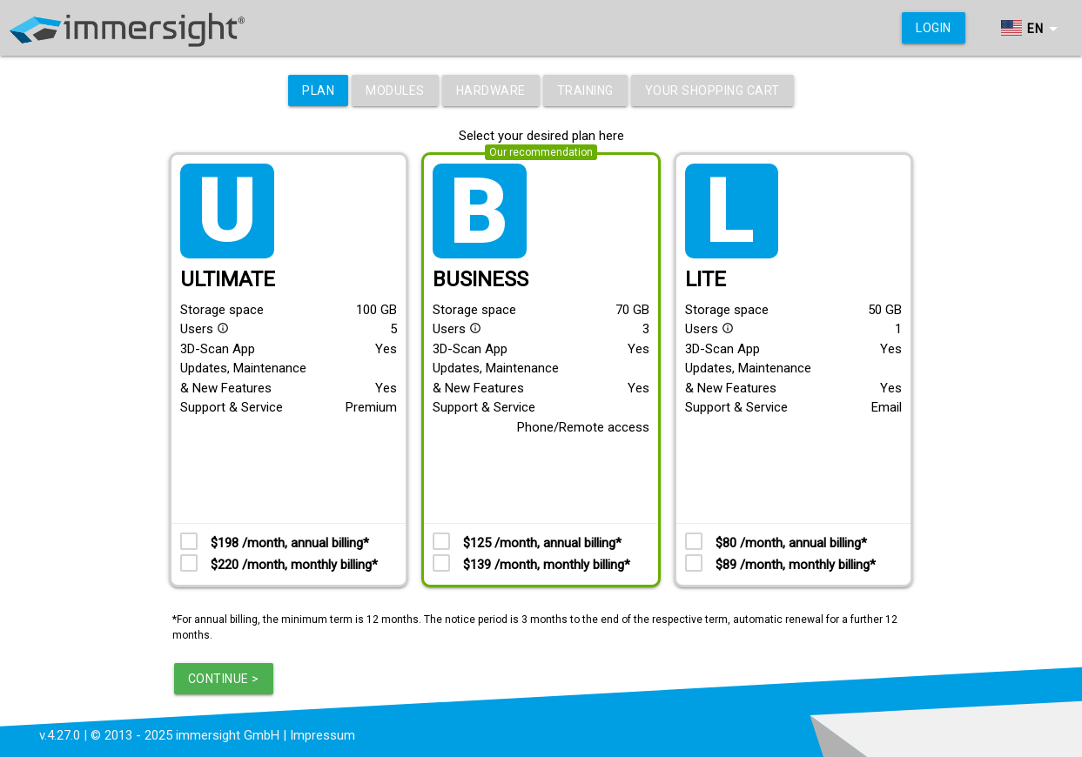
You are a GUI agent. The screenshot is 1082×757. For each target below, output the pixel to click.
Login (933, 28)
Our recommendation (541, 152)
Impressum (322, 735)
